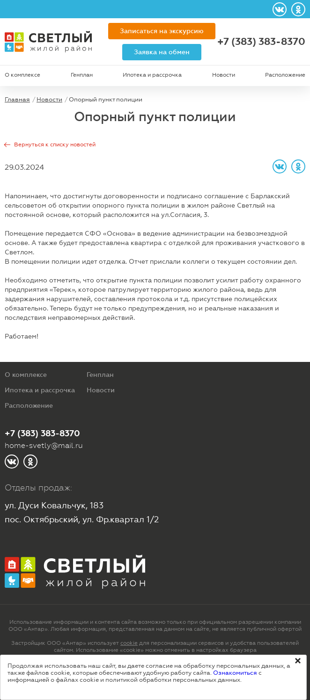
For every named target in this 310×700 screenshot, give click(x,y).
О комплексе (22, 75)
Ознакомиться (235, 672)
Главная (17, 99)
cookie (129, 643)
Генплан (82, 75)
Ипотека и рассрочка (152, 75)
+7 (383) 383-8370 (261, 42)
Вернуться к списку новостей (55, 144)
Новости (223, 75)
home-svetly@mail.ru (44, 445)
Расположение (285, 75)
